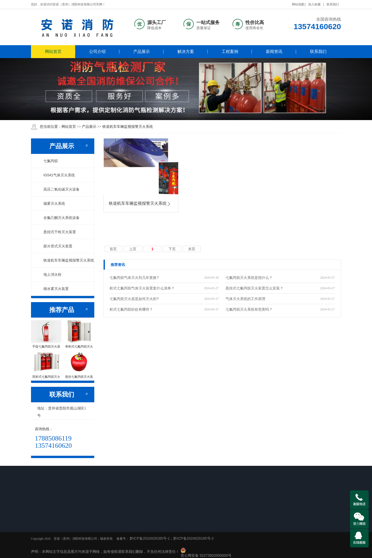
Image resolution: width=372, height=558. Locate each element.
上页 (132, 249)
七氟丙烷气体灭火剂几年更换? (134, 278)
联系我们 (333, 4)
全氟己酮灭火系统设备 (59, 218)
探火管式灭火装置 (55, 246)
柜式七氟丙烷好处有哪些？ (131, 309)
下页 (172, 249)
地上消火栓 (49, 274)
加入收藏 (314, 4)
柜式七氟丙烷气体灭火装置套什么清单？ (142, 288)
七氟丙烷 (48, 161)
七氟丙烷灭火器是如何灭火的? (134, 299)
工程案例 (230, 51)
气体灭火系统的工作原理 (245, 299)
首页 (113, 249)
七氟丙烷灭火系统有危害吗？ (249, 309)
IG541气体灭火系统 (56, 175)
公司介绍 (97, 51)
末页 (191, 249)
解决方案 (185, 51)
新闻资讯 (274, 51)
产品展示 (141, 51)
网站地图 (298, 4)
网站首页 (53, 51)
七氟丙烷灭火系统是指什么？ (249, 278)
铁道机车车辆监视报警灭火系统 (127, 126)
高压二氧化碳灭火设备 (59, 189)
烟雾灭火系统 (51, 203)
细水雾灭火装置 (53, 289)
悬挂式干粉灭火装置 (57, 232)
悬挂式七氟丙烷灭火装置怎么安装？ (254, 288)
